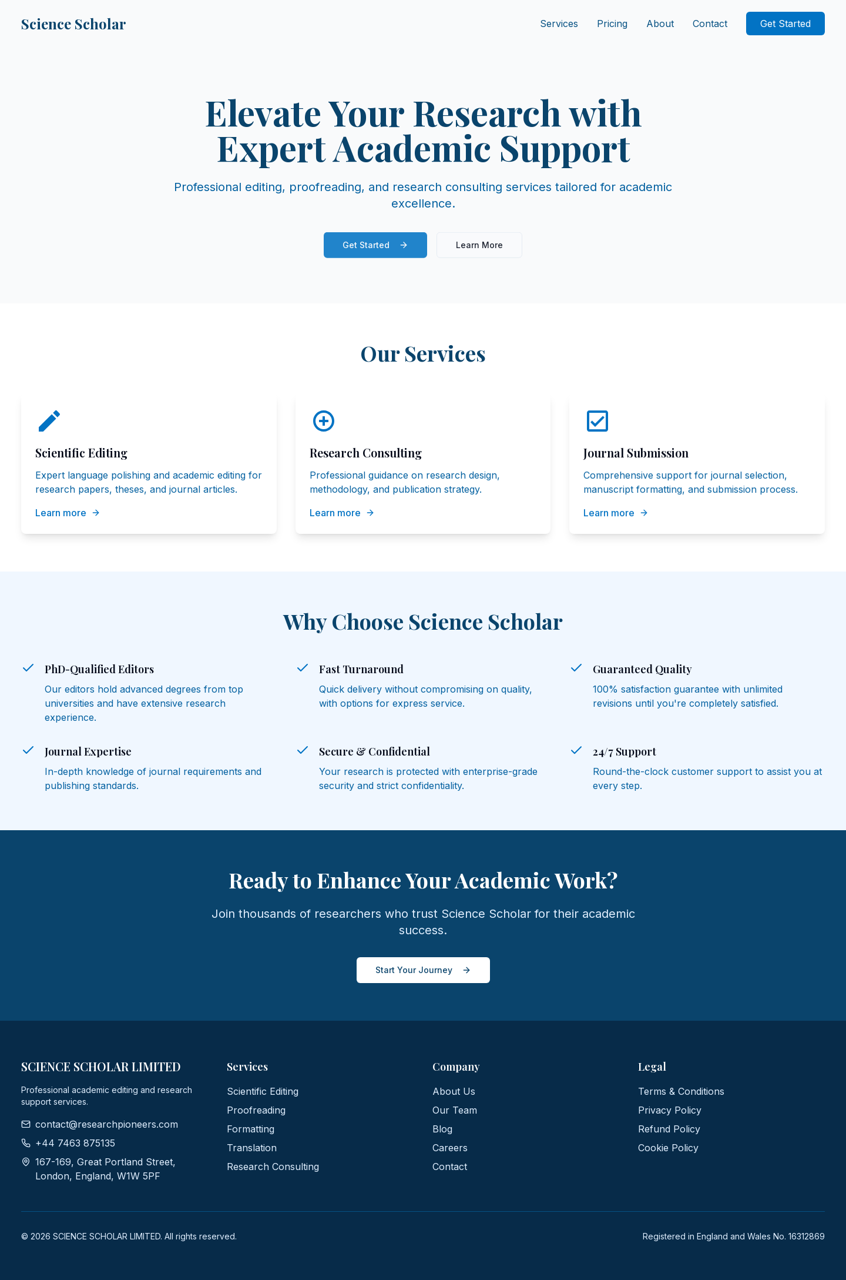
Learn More (479, 248)
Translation (252, 1148)
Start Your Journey (423, 970)
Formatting (250, 1129)
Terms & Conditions (681, 1091)
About (660, 23)
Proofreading (256, 1110)
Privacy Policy (669, 1110)
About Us (453, 1091)
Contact (710, 23)
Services (559, 23)
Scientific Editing (262, 1091)
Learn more (67, 513)
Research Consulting (273, 1166)
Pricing (612, 23)
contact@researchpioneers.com (99, 1124)
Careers (450, 1148)
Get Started (785, 23)
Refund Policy (669, 1129)
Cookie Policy (668, 1148)
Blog (442, 1129)
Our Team (454, 1110)
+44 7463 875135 (68, 1143)
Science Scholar (73, 23)
